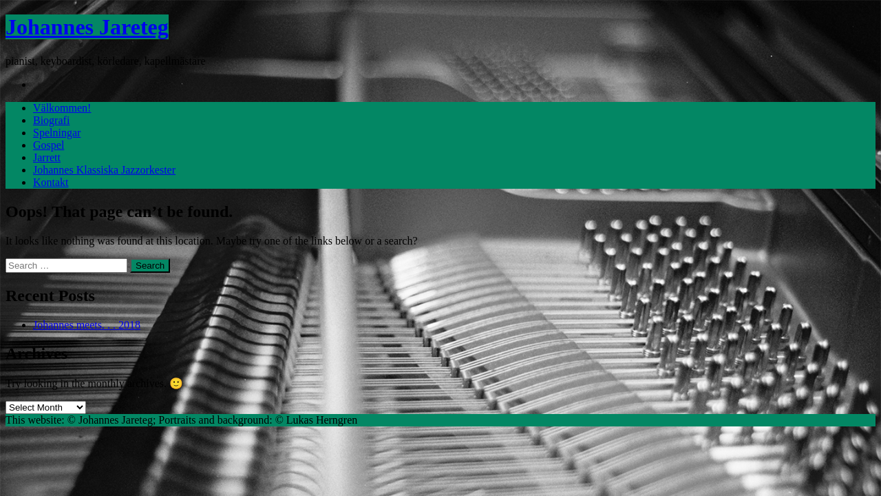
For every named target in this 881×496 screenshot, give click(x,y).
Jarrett (47, 157)
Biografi (51, 120)
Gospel (48, 145)
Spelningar (57, 132)
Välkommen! (62, 108)
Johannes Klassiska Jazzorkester (104, 170)
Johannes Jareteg (87, 26)
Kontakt (51, 182)
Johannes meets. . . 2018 (86, 325)
